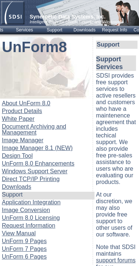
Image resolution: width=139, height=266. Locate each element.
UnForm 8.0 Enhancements (38, 163)
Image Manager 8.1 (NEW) (37, 148)
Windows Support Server (34, 171)
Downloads (16, 187)
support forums (116, 260)
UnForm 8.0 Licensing (31, 218)
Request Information (28, 225)
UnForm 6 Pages (24, 256)
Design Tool (17, 156)
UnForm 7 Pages (24, 249)
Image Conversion (26, 210)
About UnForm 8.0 (26, 103)
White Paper (18, 119)
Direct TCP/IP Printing (31, 179)
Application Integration (31, 202)
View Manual (19, 233)
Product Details (22, 111)
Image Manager (22, 140)
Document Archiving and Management (34, 129)
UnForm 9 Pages (24, 241)
